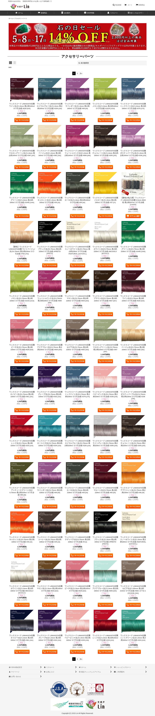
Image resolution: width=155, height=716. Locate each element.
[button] (117, 5)
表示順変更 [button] (83, 63)
